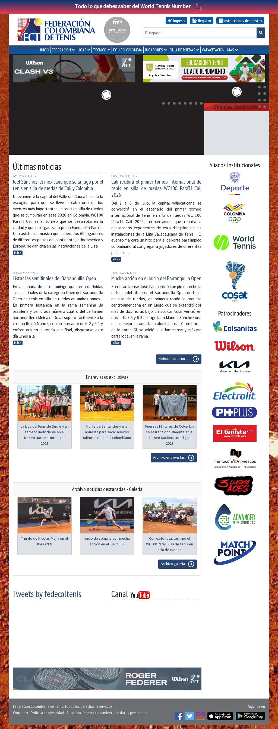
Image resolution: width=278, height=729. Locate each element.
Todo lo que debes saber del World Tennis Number (139, 6)
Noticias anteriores (179, 359)
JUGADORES (154, 49)
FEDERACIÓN (61, 49)
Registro (201, 20)
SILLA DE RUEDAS (182, 49)
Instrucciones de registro (240, 20)
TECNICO (99, 49)
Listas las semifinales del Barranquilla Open (54, 278)
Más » (17, 253)
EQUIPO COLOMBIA (127, 49)
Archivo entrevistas (173, 458)
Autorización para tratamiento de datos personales (107, 712)
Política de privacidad (47, 712)
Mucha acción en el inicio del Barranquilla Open (156, 278)
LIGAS (82, 49)
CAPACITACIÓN (213, 49)
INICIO (44, 49)
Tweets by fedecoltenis (47, 594)
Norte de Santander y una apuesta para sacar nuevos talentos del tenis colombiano (107, 432)
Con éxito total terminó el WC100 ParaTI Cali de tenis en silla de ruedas (169, 544)
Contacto (20, 712)
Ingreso (176, 20)
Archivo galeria (177, 564)
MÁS (230, 49)
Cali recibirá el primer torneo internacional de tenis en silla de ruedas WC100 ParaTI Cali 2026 (156, 188)
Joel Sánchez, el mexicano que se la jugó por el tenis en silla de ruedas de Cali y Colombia (58, 185)
